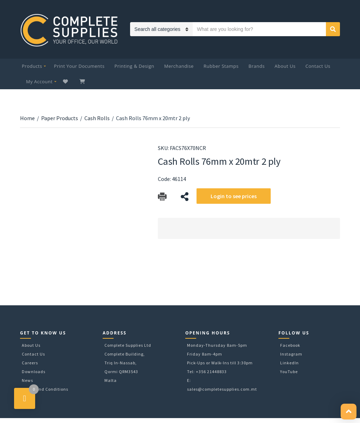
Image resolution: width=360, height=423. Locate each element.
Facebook (290, 345)
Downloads (33, 371)
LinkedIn (289, 362)
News (27, 380)
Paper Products (59, 118)
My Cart (82, 81)
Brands (257, 66)
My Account (39, 81)
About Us (285, 66)
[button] (348, 411)
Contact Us (318, 66)
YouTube (289, 371)
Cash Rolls (97, 118)
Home (27, 118)
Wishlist (66, 81)
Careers (30, 362)
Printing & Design (134, 66)
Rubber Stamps (221, 66)
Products (32, 66)
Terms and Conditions (45, 389)
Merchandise (179, 66)
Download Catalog (162, 196)
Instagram (291, 354)
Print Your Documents (79, 66)
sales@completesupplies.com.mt (222, 389)
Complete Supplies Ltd (127, 345)
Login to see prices (234, 196)
